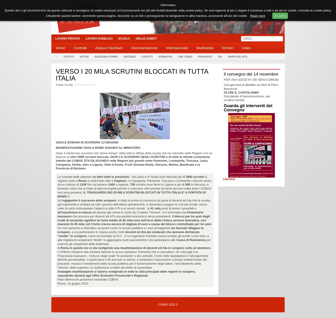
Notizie (84, 56)
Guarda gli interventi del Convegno (248, 107)
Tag (220, 56)
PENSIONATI (205, 56)
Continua (229, 179)
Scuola (124, 38)
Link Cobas (185, 56)
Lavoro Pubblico (98, 38)
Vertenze (129, 56)
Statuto (68, 56)
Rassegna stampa (106, 56)
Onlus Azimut (146, 38)
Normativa (165, 56)
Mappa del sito (238, 56)
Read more (257, 16)
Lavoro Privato (67, 38)
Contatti (147, 56)
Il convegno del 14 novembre (251, 74)
